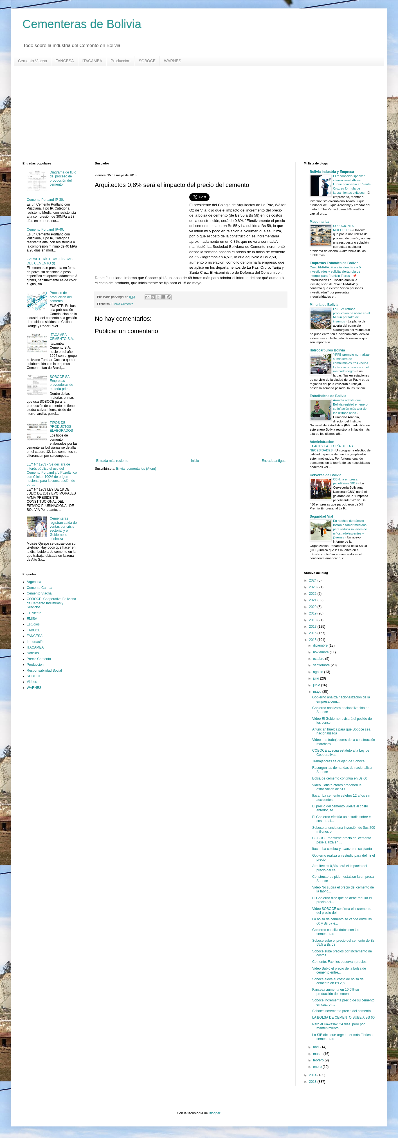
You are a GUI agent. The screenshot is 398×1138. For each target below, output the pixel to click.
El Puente (34, 613)
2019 (313, 613)
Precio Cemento (122, 304)
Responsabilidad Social (44, 670)
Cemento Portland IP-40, (45, 229)
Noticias (33, 653)
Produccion (120, 61)
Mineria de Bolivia (324, 305)
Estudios (33, 624)
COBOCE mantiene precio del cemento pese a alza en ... (341, 840)
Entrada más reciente (112, 461)
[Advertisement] (191, 113)
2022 (313, 594)
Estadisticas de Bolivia (328, 396)
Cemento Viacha (32, 61)
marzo (318, 1054)
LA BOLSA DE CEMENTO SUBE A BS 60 (343, 1017)
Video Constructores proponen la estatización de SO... (336, 787)
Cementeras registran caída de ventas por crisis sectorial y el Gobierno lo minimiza (63, 528)
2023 (313, 587)
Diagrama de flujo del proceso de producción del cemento (63, 178)
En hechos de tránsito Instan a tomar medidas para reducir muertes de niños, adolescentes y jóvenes (350, 529)
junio (317, 685)
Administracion (322, 442)
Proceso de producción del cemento (61, 297)
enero (318, 1067)
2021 (313, 600)
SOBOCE (147, 61)
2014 (313, 1075)
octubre (319, 659)
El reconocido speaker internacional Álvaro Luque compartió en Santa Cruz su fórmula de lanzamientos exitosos (352, 184)
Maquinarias (319, 222)
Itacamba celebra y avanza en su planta (342, 849)
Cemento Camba (39, 588)
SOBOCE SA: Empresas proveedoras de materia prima (61, 383)
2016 (313, 633)
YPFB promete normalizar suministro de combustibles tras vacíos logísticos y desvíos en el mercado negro (351, 363)
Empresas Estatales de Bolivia (334, 263)
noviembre (321, 652)
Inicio (195, 461)
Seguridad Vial (321, 516)
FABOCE (34, 630)
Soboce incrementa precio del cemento (341, 1011)
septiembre (322, 665)
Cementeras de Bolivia (82, 24)
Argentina (34, 582)
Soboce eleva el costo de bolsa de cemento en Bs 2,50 (338, 981)
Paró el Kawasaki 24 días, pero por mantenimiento (338, 1026)
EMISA (32, 619)
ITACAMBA (92, 61)
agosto (318, 672)
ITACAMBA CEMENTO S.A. (62, 337)
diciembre (321, 645)
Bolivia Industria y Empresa (332, 172)
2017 (313, 627)
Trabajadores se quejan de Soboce (338, 761)
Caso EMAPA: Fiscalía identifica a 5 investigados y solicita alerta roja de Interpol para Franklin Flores (335, 271)
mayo (317, 692)
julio (316, 678)
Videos (32, 682)
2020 (313, 607)
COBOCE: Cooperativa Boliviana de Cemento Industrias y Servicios (51, 603)
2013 (313, 1082)
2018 (313, 620)
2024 (313, 580)
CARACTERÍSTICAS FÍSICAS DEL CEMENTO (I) (50, 261)
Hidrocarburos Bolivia (327, 350)
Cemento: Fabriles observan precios (339, 962)
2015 (313, 640)
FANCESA (64, 61)
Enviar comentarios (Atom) (136, 469)
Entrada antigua (273, 461)
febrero (319, 1060)
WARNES (172, 61)
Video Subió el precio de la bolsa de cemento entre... (339, 970)
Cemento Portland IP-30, (45, 200)
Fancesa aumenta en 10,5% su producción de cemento (335, 992)
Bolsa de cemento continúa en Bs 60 (339, 778)
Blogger (214, 1113)
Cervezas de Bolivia (325, 475)
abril (316, 1047)
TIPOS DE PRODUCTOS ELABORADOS (61, 427)
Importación (35, 642)
